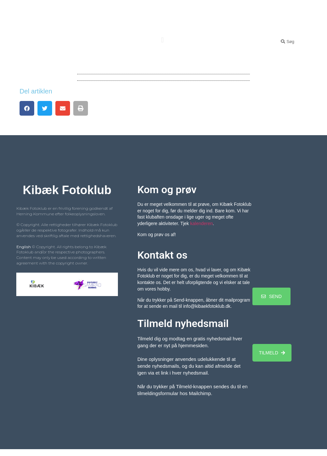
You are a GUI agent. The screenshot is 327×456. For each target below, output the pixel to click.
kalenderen (201, 223)
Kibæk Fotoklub (162, 18)
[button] (162, 40)
